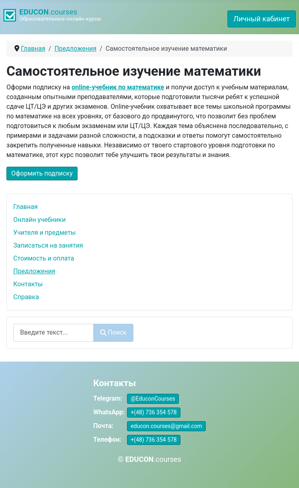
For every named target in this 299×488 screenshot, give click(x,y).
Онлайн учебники (39, 219)
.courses (48, 12)
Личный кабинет (261, 18)
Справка (26, 297)
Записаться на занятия (48, 245)
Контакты (28, 284)
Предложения (34, 271)
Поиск (113, 332)
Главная (25, 207)
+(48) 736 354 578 (154, 412)
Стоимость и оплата (43, 258)
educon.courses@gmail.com (166, 426)
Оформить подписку (42, 173)
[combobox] (53, 333)
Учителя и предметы (44, 232)
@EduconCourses (153, 398)
